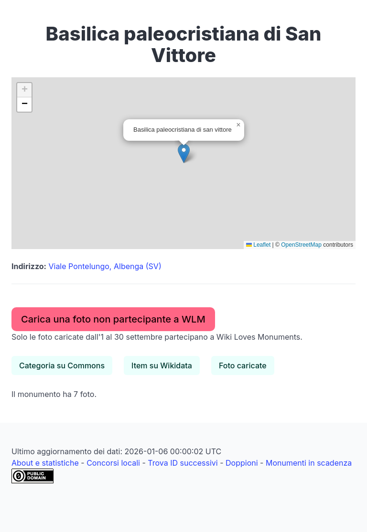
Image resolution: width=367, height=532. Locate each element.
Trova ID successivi (182, 463)
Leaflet (258, 244)
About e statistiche (45, 463)
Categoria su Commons (62, 365)
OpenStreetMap (301, 244)
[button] (184, 153)
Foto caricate (243, 365)
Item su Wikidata (161, 365)
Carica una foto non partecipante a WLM (113, 319)
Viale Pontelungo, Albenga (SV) (104, 266)
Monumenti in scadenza (309, 463)
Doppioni (242, 463)
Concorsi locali (113, 463)
